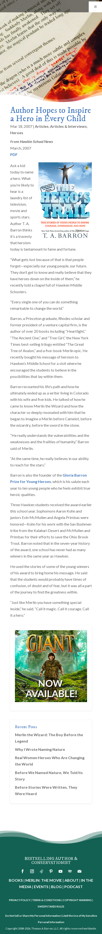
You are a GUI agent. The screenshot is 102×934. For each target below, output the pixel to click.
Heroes (16, 132)
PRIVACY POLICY (19, 900)
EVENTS (41, 886)
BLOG (56, 886)
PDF (14, 154)
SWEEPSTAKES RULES (51, 906)
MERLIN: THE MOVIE (43, 880)
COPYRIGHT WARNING (77, 900)
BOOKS (16, 880)
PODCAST (73, 886)
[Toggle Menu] (95, 6)
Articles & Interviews (68, 126)
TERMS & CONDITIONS (46, 900)
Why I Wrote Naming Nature (40, 749)
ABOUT (72, 880)
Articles (42, 126)
